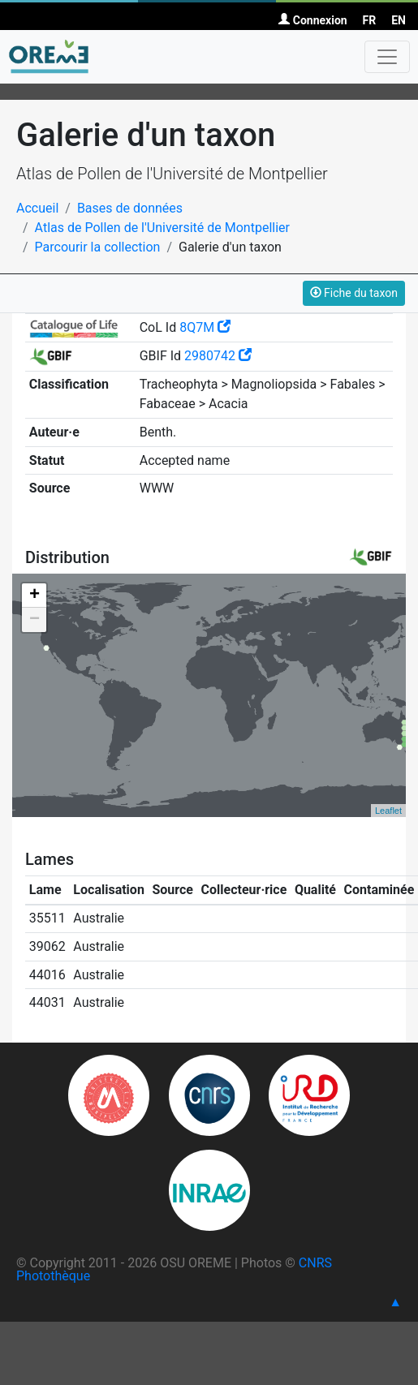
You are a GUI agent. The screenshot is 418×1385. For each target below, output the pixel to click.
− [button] (34, 620)
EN (398, 20)
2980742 (218, 355)
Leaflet (388, 810)
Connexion (312, 20)
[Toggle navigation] (387, 57)
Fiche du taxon (354, 292)
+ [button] (34, 595)
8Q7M (205, 327)
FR (370, 20)
